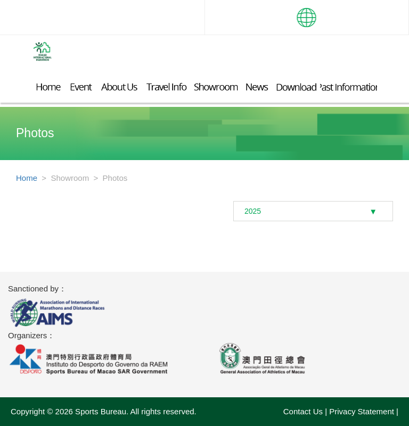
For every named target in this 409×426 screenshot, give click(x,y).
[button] (306, 13)
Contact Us (303, 411)
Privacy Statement (361, 411)
